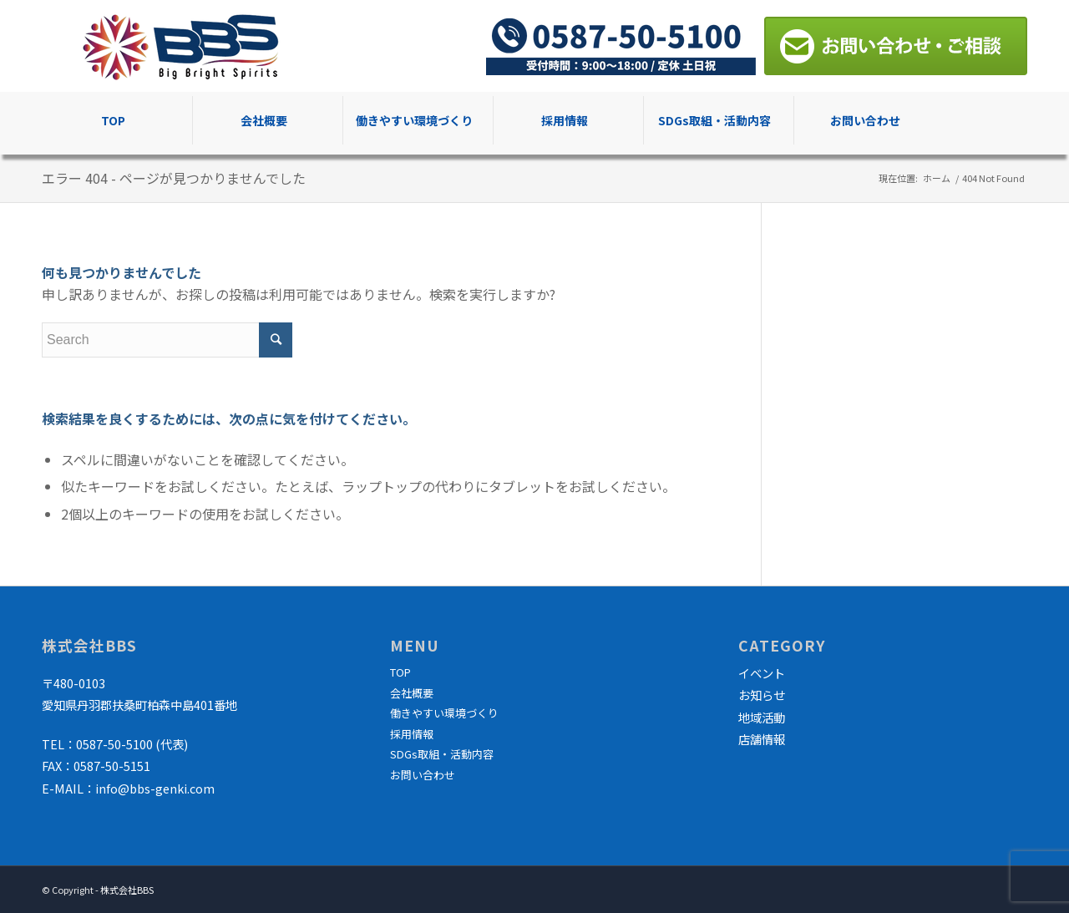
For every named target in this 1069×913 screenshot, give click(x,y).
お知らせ (761, 694)
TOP (400, 672)
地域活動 (761, 717)
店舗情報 (761, 739)
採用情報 (411, 734)
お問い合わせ (422, 775)
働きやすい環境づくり (444, 713)
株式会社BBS (127, 889)
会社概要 (411, 693)
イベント (761, 673)
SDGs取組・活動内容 (442, 754)
